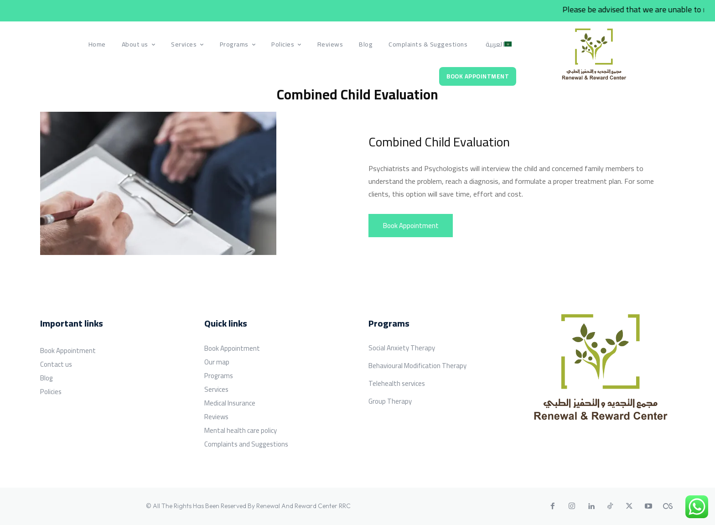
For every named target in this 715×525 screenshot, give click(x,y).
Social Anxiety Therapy (401, 347)
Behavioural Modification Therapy (417, 365)
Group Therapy (390, 401)
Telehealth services (396, 383)
